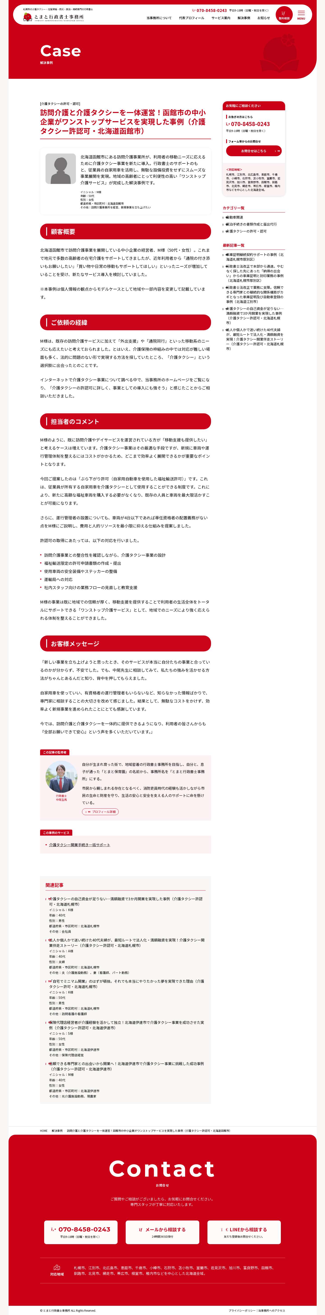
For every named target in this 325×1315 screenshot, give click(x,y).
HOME (44, 1130)
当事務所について (159, 18)
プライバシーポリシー (242, 1310)
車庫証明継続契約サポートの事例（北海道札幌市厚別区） (255, 257)
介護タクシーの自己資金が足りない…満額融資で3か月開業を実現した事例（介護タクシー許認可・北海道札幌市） (255, 315)
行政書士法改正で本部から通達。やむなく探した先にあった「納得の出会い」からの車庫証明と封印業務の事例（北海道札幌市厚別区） (255, 273)
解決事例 (244, 18)
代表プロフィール (191, 18)
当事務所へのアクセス (271, 1310)
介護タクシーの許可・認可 (246, 231)
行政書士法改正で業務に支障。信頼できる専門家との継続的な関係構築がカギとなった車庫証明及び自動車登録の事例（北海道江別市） (255, 294)
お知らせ (263, 18)
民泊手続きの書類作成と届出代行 (251, 224)
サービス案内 (220, 18)
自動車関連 (234, 217)
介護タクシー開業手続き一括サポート (79, 847)
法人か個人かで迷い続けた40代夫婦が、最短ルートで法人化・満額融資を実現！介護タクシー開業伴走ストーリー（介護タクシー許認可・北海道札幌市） (255, 339)
